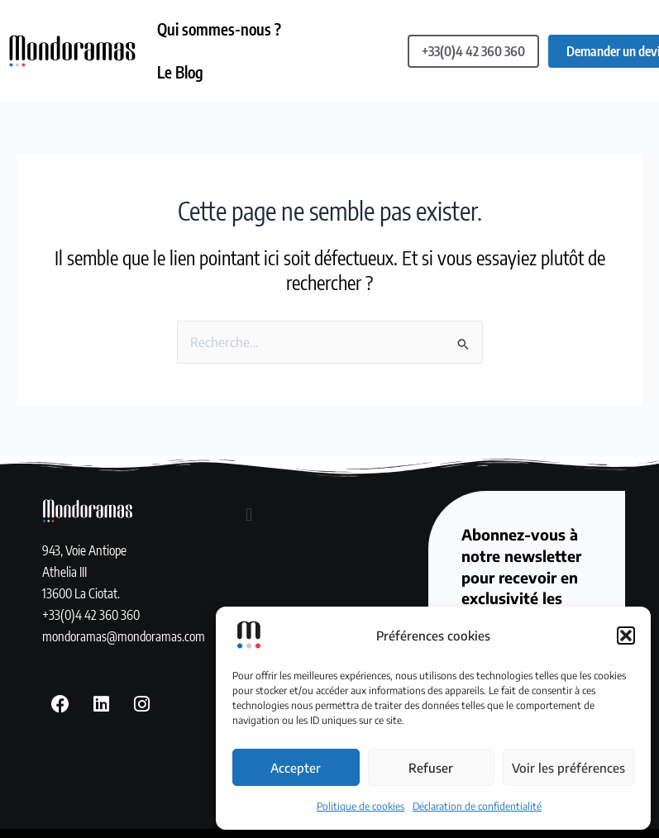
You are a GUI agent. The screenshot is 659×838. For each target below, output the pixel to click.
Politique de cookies (360, 806)
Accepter (295, 767)
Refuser (430, 767)
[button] (626, 635)
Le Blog (181, 69)
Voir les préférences (568, 767)
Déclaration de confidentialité (477, 806)
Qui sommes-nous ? (220, 29)
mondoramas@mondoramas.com (123, 632)
